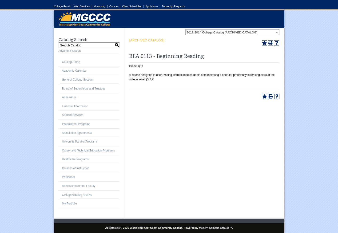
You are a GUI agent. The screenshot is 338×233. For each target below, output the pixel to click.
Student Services (73, 115)
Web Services (82, 6)
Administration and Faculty (78, 186)
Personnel (68, 177)
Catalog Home (71, 62)
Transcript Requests (173, 6)
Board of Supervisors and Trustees (84, 88)
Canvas (113, 6)
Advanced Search (70, 51)
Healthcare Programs (75, 159)
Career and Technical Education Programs (88, 150)
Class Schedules (131, 6)
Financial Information (75, 106)
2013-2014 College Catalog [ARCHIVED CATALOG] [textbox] (222, 32)
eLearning (99, 6)
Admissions (69, 97)
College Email (62, 6)
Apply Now (151, 6)
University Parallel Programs (80, 141)
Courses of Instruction (76, 168)
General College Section (77, 79)
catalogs (114, 227)
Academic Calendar (74, 70)
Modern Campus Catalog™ (215, 227)
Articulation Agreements (77, 133)
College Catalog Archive (77, 194)
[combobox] (232, 32)
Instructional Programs (76, 124)
